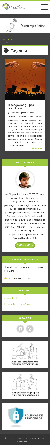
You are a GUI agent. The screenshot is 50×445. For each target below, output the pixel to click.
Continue (36, 148)
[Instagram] (29, 328)
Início (9, 39)
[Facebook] (20, 328)
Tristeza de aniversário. (19, 278)
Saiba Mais (25, 245)
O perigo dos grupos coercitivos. (21, 106)
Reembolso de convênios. (17, 304)
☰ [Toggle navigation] (44, 7)
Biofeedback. (11, 298)
